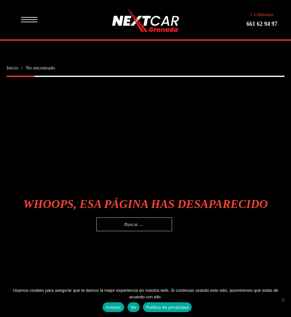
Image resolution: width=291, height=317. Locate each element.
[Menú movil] (29, 19)
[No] (283, 299)
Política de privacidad (167, 307)
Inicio (12, 67)
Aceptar (113, 307)
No (133, 307)
